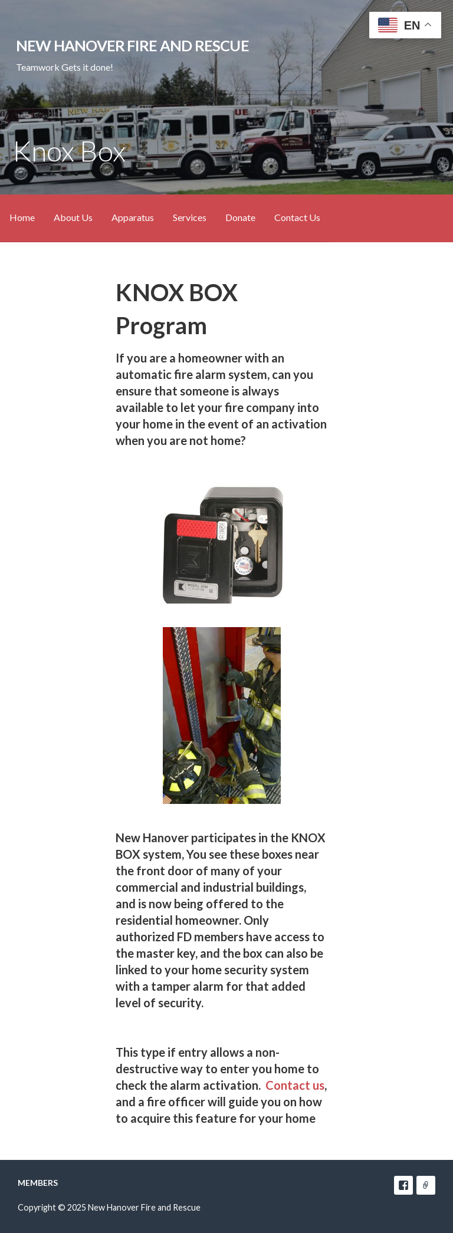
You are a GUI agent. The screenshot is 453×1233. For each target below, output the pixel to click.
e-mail (425, 1185)
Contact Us (297, 217)
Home (22, 217)
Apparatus (132, 217)
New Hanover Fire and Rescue (132, 45)
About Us (73, 217)
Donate (240, 217)
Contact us (294, 1085)
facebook (403, 1185)
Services (189, 217)
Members (38, 1183)
